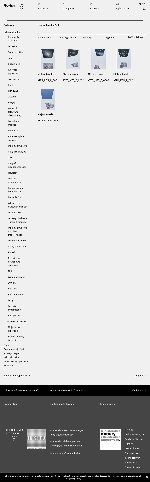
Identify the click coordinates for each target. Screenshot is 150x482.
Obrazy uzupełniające (15, 180)
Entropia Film (15, 197)
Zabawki (12, 97)
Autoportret (14, 316)
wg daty (88, 38)
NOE (10, 271)
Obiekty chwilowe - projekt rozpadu (17, 220)
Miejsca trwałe (18, 321)
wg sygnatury (68, 38)
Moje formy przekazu (14, 329)
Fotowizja (13, 131)
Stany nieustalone (17, 247)
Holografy (13, 173)
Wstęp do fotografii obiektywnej (14, 112)
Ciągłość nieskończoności (17, 165)
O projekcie (69, 9)
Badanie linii (14, 64)
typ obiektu (44, 38)
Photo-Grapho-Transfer (16, 138)
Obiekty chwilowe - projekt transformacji (17, 231)
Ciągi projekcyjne (17, 152)
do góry (140, 376)
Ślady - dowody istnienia (16, 339)
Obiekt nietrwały (17, 241)
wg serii (110, 38)
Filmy (6, 345)
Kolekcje (8, 366)
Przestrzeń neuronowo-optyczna (14, 262)
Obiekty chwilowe (17, 146)
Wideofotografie (16, 277)
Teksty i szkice (11, 357)
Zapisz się (139, 390)
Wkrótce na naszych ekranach (17, 205)
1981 (11, 158)
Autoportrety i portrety (16, 362)
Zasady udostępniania (17, 376)
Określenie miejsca (13, 123)
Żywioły (12, 283)
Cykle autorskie (12, 32)
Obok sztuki (14, 213)
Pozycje (12, 103)
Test (10, 58)
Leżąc (11, 300)
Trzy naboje (14, 79)
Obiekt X (12, 46)
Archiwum (95, 9)
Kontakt (12, 252)
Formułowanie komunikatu (15, 190)
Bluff (10, 85)
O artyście (43, 9)
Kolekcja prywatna (13, 72)
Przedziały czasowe (13, 39)
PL (140, 4)
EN (144, 4)
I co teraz (13, 289)
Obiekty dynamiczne (14, 308)
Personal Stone (16, 295)
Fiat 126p (13, 91)
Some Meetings (16, 52)
